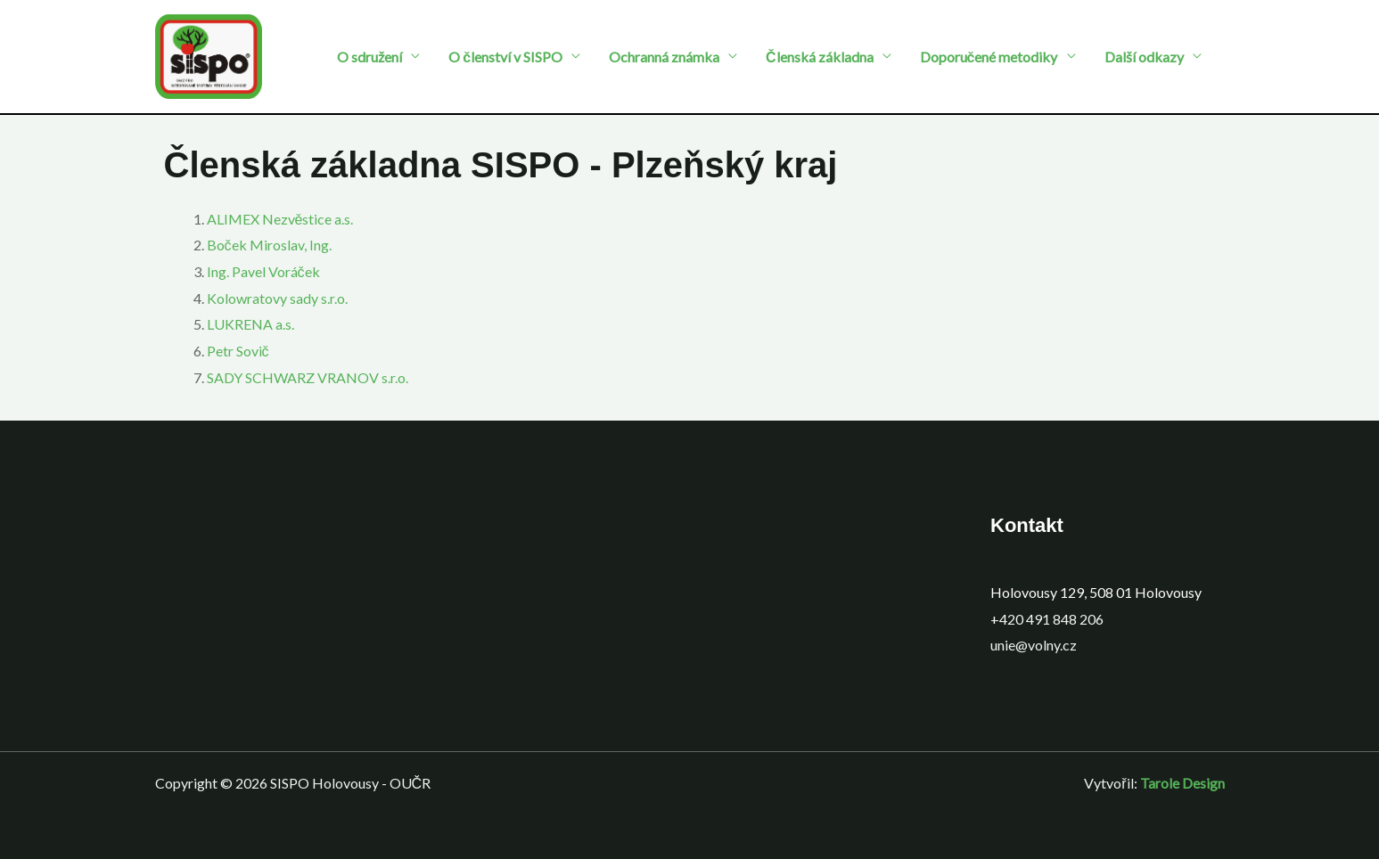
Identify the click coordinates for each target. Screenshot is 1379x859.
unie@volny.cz (1033, 644)
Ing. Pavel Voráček (263, 271)
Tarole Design (1182, 782)
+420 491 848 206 (1047, 618)
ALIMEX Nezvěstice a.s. (280, 218)
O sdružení (369, 56)
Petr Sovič (238, 350)
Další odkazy (1144, 56)
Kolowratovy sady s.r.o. (277, 298)
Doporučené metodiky (989, 56)
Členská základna (820, 56)
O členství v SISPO (505, 56)
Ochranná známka (664, 56)
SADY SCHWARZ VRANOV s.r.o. (307, 377)
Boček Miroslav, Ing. (269, 244)
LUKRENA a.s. (250, 323)
